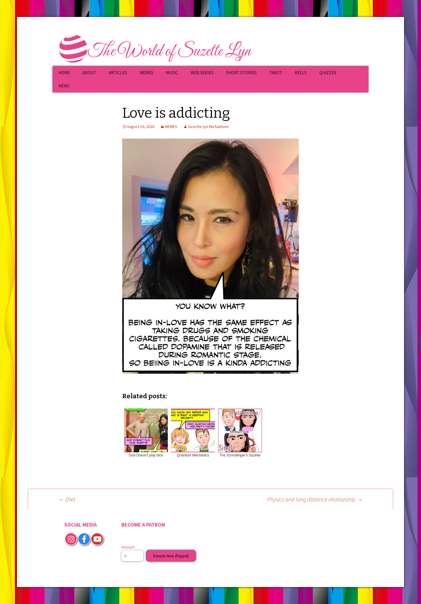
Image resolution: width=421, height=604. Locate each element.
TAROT (275, 72)
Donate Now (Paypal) (171, 555)
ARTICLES (118, 72)
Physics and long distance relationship (315, 499)
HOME (64, 72)
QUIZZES (327, 72)
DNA (66, 499)
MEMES (146, 72)
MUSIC (172, 72)
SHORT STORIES (241, 72)
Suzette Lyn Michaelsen (208, 126)
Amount (128, 547)
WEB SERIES (202, 72)
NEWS (64, 86)
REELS (301, 72)
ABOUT (89, 72)
